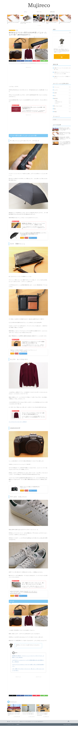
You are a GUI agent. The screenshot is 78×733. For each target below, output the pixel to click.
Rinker (25, 237)
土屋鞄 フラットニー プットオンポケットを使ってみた (62, 69)
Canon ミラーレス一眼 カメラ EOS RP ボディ (30, 492)
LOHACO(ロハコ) (63, 101)
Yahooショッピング (37, 240)
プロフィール (39, 11)
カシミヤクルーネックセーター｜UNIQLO (18, 427)
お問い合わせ (52, 11)
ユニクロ (62, 89)
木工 (62, 95)
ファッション (62, 87)
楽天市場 (29, 240)
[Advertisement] (28, 76)
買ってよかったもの (12, 30)
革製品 (62, 111)
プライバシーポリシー (11, 731)
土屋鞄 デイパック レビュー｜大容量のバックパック (62, 77)
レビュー (63, 103)
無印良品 (62, 98)
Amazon (23, 240)
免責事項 (17, 731)
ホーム (25, 11)
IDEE (63, 100)
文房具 (62, 92)
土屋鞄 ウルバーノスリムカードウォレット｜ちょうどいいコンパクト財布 (62, 73)
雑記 (62, 108)
